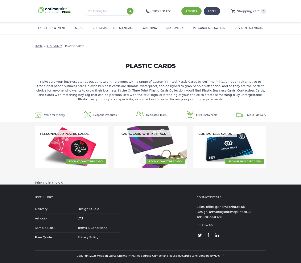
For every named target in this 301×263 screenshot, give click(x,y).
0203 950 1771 (158, 11)
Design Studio (88, 209)
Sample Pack (45, 228)
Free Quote (43, 237)
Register (191, 11)
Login (212, 11)
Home (38, 45)
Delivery (41, 209)
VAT (80, 218)
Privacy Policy (88, 237)
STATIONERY (54, 45)
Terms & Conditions (92, 228)
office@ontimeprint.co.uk (225, 207)
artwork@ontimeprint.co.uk (230, 212)
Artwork (41, 218)
